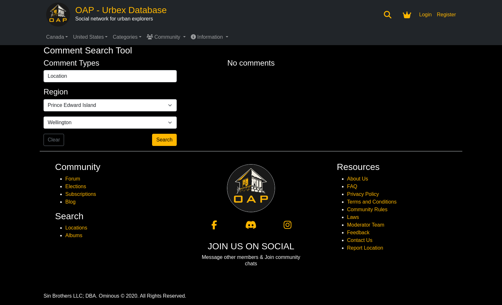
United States (88, 37)
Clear (54, 139)
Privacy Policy (363, 194)
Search (164, 139)
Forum (72, 178)
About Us (357, 178)
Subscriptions (80, 194)
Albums (73, 235)
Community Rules (367, 209)
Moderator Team (365, 225)
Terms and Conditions (372, 202)
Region (56, 91)
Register (446, 14)
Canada (55, 37)
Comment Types (71, 63)
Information (207, 37)
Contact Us (359, 240)
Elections (75, 186)
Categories (125, 37)
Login (425, 14)
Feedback (358, 232)
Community (164, 37)
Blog (70, 202)
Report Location (365, 248)
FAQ (352, 186)
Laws (353, 217)
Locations (76, 227)
